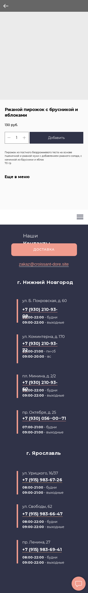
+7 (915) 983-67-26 (42, 479)
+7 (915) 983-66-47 (42, 513)
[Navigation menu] (80, 217)
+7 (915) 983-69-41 (42, 549)
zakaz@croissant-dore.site (44, 264)
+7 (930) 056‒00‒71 (44, 418)
